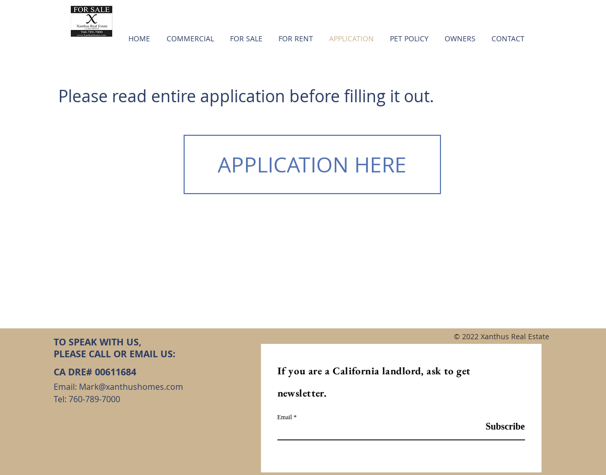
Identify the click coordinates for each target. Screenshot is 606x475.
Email (284, 417)
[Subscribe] (499, 427)
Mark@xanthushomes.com (131, 386)
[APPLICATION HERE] (312, 164)
